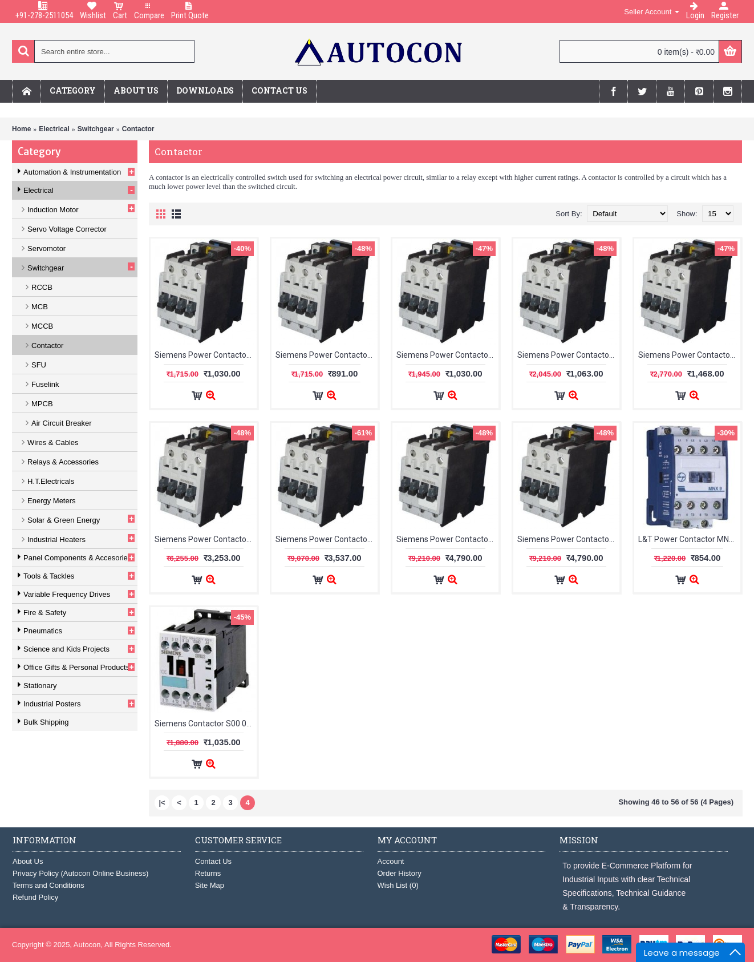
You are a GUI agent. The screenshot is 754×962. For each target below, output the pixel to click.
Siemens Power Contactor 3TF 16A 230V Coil (568, 354)
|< (162, 802)
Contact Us (213, 861)
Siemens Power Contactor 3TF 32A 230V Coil (206, 539)
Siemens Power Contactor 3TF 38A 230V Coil (326, 539)
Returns (208, 873)
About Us (28, 861)
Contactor (138, 129)
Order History (399, 873)
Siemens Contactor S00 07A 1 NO (206, 723)
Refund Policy (35, 897)
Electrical (54, 129)
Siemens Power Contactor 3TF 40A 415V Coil (568, 539)
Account (391, 861)
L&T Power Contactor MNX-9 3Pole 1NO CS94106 (689, 539)
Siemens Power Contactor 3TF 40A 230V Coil (447, 539)
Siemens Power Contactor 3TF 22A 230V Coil (689, 354)
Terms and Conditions (48, 885)
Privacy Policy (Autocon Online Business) (80, 873)
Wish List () (398, 885)
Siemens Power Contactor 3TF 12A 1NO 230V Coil (447, 354)
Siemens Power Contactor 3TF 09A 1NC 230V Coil (206, 354)
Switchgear (96, 129)
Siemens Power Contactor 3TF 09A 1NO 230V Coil (326, 354)
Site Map (209, 885)
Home (21, 129)
